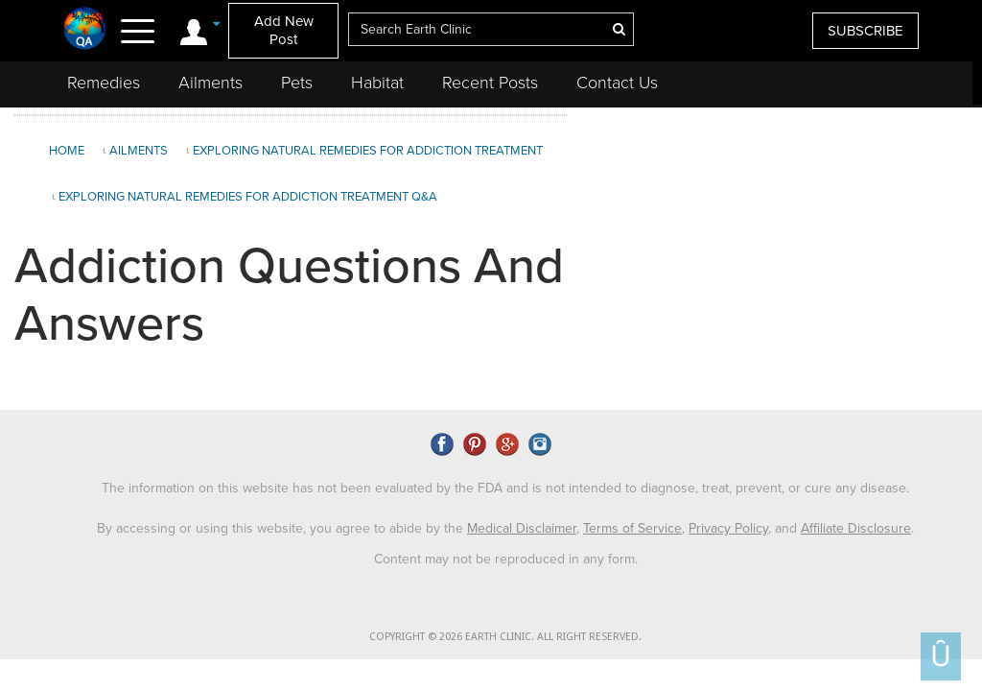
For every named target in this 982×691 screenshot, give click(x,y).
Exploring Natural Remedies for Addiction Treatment (368, 150)
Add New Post (284, 30)
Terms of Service (632, 528)
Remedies (103, 82)
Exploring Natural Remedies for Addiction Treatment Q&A (247, 196)
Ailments (210, 82)
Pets (297, 82)
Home (66, 150)
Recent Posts (490, 82)
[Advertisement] (772, 258)
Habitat (377, 82)
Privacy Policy (728, 528)
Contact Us (617, 82)
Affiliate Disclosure (856, 528)
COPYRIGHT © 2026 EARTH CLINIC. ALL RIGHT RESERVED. (505, 637)
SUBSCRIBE (865, 30)
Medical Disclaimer (521, 528)
